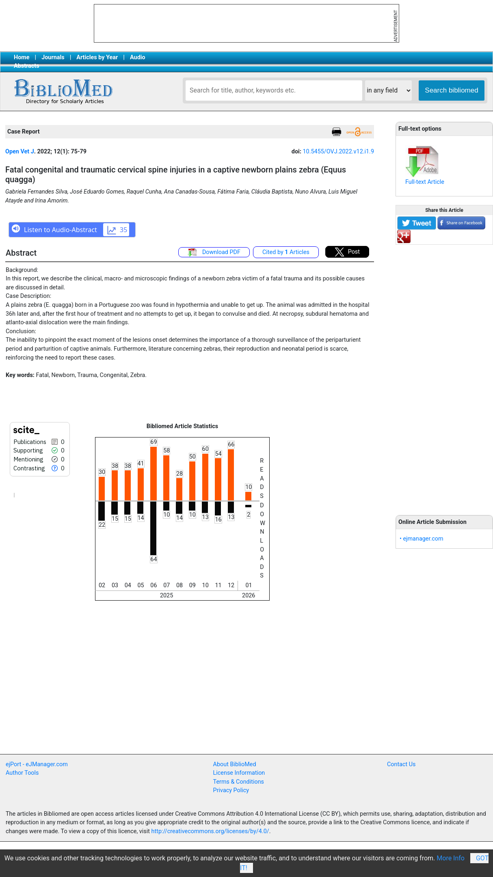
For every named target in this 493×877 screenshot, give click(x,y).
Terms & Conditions (238, 781)
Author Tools (22, 772)
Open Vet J (19, 151)
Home (22, 57)
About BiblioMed (234, 764)
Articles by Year (97, 57)
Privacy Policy (231, 790)
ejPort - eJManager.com (37, 764)
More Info (451, 858)
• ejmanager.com (421, 538)
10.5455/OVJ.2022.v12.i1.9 (338, 151)
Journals (52, 57)
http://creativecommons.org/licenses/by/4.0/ (210, 831)
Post (347, 252)
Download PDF (214, 252)
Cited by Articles (285, 252)
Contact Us (401, 764)
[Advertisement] (444, 375)
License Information (239, 772)
